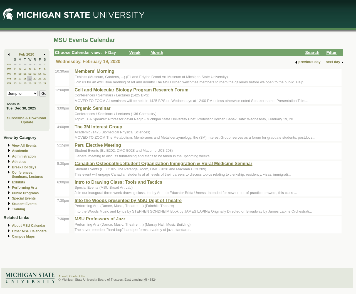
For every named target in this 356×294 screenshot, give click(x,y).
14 (39, 73)
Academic (20, 151)
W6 (9, 69)
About (62, 276)
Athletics (19, 162)
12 (29, 73)
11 (24, 73)
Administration (24, 156)
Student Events (24, 204)
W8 (9, 78)
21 (39, 78)
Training (18, 209)
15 (44, 73)
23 (14, 83)
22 (44, 78)
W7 (9, 73)
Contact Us (77, 276)
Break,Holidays (24, 167)
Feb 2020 (26, 54)
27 (19, 64)
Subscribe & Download (26, 118)
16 (14, 78)
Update (27, 122)
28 (24, 64)
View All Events (24, 146)
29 (29, 64)
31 (39, 64)
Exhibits (18, 182)
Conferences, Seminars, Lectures (27, 175)
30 (34, 64)
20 (34, 78)
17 (19, 78)
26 (14, 64)
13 (34, 73)
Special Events (24, 198)
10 (19, 73)
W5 (9, 64)
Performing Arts (25, 188)
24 (19, 83)
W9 (9, 83)
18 (24, 78)
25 (24, 83)
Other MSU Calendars (29, 231)
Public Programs (25, 193)
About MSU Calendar (28, 226)
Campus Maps (23, 236)
